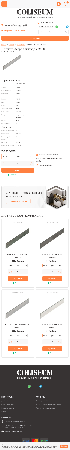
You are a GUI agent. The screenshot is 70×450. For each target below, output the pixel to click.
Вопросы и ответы (7, 408)
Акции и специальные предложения (48, 404)
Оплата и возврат (7, 404)
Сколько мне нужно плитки (48, 155)
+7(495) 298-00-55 (46, 23)
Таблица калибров (45, 165)
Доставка (4, 400)
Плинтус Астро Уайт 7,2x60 (52, 325)
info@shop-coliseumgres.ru (14, 31)
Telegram (67, 26)
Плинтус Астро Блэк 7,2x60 (52, 255)
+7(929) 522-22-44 (46, 26)
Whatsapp (56, 26)
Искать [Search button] (66, 32)
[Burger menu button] (4, 4)
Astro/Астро (21, 44)
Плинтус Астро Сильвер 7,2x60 (17, 325)
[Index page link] (35, 14)
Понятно (64, 446)
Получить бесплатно (18, 202)
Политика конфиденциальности (47, 408)
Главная (3, 44)
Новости (4, 411)
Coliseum (11, 44)
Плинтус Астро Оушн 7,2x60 (17, 255)
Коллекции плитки (42, 400)
